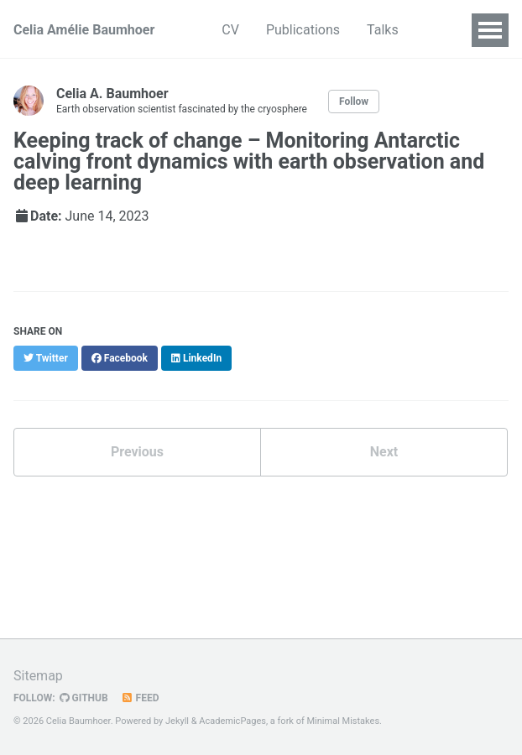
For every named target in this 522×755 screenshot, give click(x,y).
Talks (383, 30)
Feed (140, 698)
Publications (303, 30)
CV (230, 30)
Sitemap (38, 676)
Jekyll (177, 721)
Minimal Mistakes (343, 721)
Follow (353, 101)
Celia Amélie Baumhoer (83, 30)
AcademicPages (232, 721)
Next (384, 452)
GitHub (84, 698)
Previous (137, 452)
